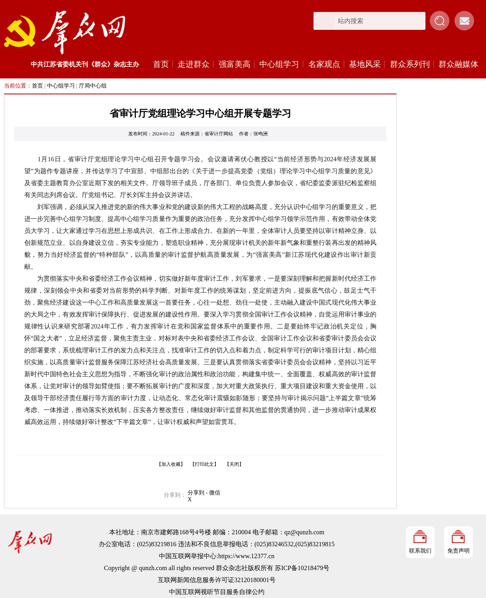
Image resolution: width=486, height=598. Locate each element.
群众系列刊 (410, 64)
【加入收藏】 (171, 464)
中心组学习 (279, 64)
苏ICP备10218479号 (302, 568)
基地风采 (365, 64)
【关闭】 (234, 464)
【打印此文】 (204, 464)
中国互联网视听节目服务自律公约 (217, 591)
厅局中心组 (93, 86)
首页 (161, 64)
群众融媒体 (458, 64)
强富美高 (235, 64)
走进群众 (194, 64)
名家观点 (324, 64)
